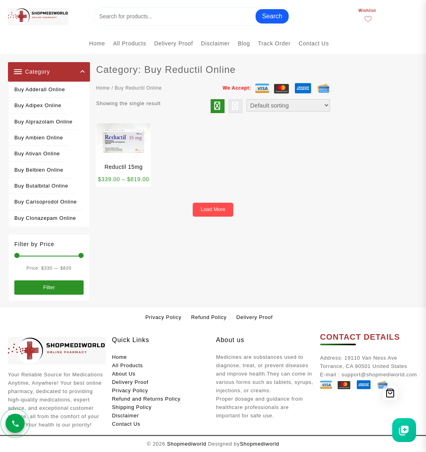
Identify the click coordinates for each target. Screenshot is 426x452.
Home (103, 88)
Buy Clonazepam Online (45, 218)
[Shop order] (288, 105)
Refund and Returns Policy (146, 399)
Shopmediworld (186, 444)
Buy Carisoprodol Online (45, 202)
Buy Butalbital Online (41, 186)
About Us (123, 374)
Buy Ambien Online (38, 138)
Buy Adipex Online (37, 105)
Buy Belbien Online (38, 170)
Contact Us (126, 424)
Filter (49, 287)
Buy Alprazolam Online (43, 122)
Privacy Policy (130, 390)
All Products (127, 365)
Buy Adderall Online (39, 89)
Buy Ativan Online (37, 154)
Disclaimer (125, 416)
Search (272, 16)
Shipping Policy (131, 407)
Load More (213, 209)
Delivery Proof (130, 382)
